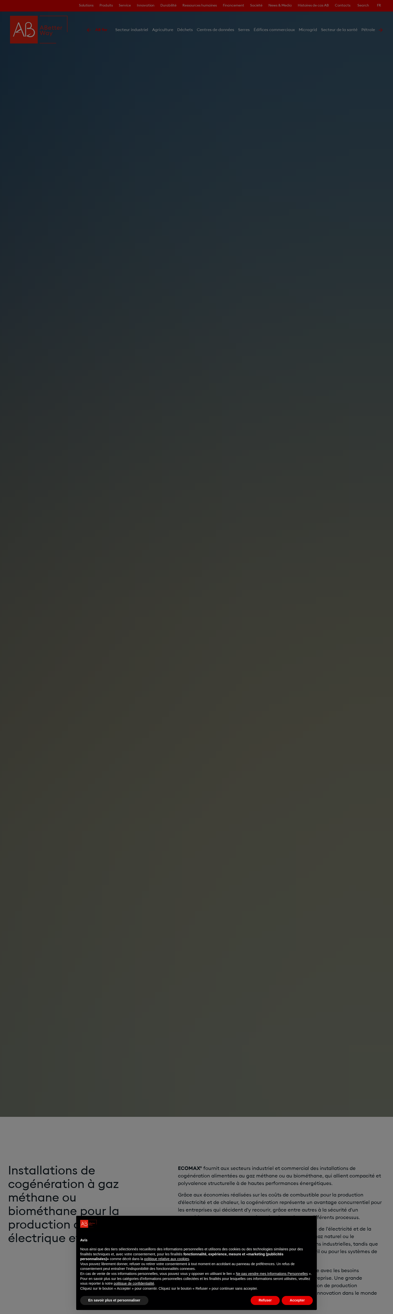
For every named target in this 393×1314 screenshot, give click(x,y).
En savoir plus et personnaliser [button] (114, 1300)
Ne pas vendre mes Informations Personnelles (272, 1274)
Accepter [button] (297, 1300)
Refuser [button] (265, 1300)
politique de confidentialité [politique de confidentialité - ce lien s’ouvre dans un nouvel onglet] (134, 1283)
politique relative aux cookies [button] (166, 1259)
